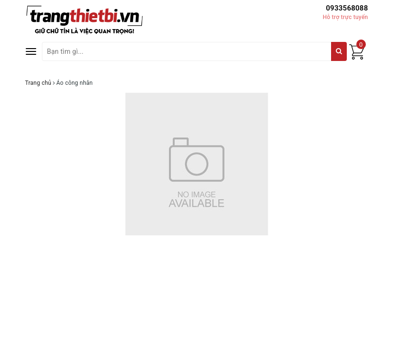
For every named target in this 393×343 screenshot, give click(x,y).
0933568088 (347, 8)
